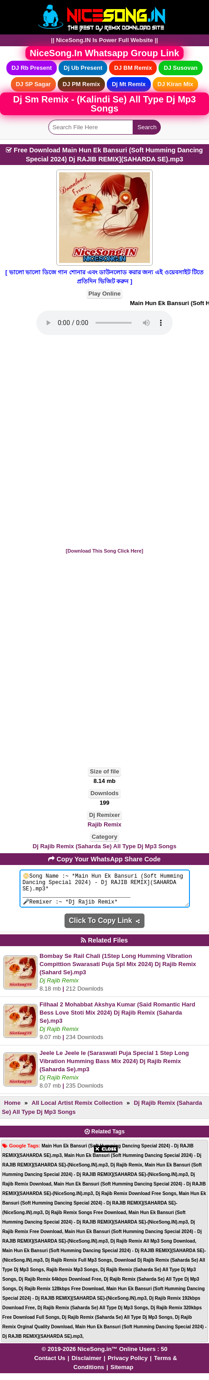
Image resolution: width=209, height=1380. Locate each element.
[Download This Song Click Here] (104, 551)
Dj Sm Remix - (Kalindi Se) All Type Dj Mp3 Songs (104, 103)
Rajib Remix (104, 824)
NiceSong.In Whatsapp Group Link (104, 53)
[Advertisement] (104, 442)
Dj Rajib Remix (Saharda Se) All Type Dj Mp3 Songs (104, 846)
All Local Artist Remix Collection (77, 1109)
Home (12, 1109)
